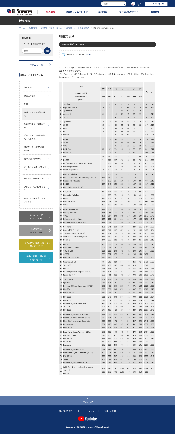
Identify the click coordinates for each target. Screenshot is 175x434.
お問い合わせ (156, 3)
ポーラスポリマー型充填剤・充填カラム (34, 137)
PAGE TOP (87, 401)
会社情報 (155, 11)
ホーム (22, 27)
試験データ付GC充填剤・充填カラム (35, 149)
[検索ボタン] (124, 3)
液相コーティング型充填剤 (77, 27)
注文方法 (28, 87)
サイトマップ (88, 411)
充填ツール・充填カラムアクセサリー (34, 200)
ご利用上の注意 (109, 411)
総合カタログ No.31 (79, 54)
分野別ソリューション (77, 11)
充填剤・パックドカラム (51, 27)
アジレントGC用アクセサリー (34, 188)
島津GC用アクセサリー (34, 158)
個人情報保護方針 (66, 411)
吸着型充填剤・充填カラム (34, 125)
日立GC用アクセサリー (34, 178)
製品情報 (50, 11)
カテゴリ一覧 (36, 64)
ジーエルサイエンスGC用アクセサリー (35, 168)
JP (133, 3)
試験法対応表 (29, 95)
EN (138, 3)
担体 (26, 104)
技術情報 (102, 11)
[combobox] (113, 3)
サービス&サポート (128, 11)
